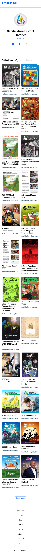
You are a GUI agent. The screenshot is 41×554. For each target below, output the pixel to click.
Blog (20, 520)
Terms (20, 529)
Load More (20, 498)
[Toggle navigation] (38, 3)
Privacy (20, 525)
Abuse (20, 534)
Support (20, 539)
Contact (20, 544)
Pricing (20, 515)
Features (20, 511)
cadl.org (20, 38)
